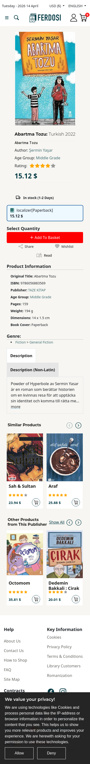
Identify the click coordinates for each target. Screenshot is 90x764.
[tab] (21, 356)
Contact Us (14, 650)
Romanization (59, 675)
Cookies (54, 637)
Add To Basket (45, 237)
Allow (19, 753)
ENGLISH (75, 6)
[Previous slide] (69, 425)
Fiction (20, 342)
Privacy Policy (59, 646)
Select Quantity (23, 228)
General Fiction (41, 342)
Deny (51, 753)
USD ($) (55, 6)
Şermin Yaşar (41, 150)
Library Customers (64, 666)
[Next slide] (78, 425)
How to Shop (15, 660)
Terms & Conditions (65, 656)
